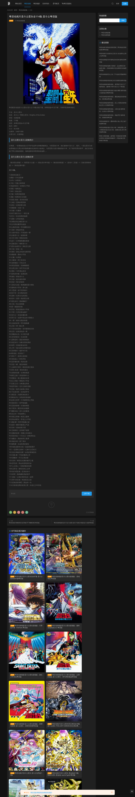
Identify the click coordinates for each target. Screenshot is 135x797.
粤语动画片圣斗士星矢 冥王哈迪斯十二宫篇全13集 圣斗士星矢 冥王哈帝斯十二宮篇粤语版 (22, 776)
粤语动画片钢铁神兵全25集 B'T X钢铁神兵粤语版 (24, 523)
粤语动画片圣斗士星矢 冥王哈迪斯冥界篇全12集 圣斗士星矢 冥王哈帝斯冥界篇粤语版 (80, 727)
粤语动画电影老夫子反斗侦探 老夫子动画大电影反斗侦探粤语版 (74, 523)
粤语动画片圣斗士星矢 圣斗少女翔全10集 (79, 677)
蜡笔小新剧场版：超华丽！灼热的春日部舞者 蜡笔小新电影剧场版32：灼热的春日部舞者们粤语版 (112, 138)
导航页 (56, 4)
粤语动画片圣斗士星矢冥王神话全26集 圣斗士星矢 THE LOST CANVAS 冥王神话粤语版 (51, 677)
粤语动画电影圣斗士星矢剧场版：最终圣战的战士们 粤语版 (22, 627)
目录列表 (45, 4)
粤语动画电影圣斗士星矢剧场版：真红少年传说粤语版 (50, 627)
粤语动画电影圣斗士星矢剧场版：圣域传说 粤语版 (50, 578)
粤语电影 (36, 4)
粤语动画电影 (43, 536)
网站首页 (18, 4)
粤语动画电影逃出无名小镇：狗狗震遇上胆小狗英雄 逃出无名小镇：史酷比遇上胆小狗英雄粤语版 (112, 130)
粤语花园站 (66, 4)
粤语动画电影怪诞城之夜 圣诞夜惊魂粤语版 (112, 80)
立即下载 (87, 493)
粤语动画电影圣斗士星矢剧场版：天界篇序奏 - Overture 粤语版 (79, 578)
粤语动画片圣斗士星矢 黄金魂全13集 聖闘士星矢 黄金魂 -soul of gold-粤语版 (22, 727)
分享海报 (90, 512)
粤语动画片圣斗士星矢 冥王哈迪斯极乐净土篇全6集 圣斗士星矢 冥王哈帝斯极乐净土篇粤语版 (50, 727)
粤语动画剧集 (21, 21)
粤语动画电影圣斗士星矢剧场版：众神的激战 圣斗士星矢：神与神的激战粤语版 (79, 627)
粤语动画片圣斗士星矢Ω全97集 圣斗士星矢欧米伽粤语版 (22, 578)
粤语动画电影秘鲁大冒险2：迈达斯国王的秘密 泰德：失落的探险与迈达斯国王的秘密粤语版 (112, 68)
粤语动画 (27, 4)
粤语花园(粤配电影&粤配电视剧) (41, 792)
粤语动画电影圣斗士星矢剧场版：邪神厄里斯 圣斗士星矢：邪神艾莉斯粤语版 (22, 677)
